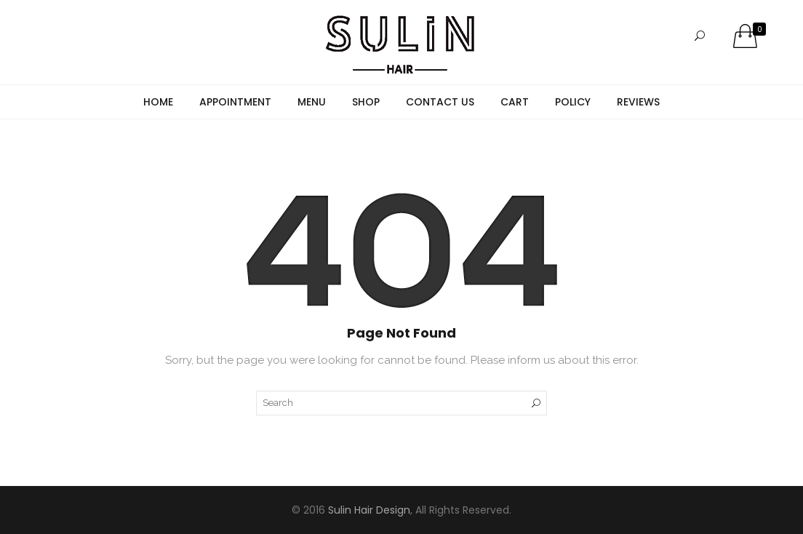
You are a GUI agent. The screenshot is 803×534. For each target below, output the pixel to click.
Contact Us (440, 102)
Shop (366, 102)
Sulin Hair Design (369, 510)
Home (158, 102)
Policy (573, 102)
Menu (311, 102)
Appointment (235, 102)
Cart (514, 102)
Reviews (638, 102)
